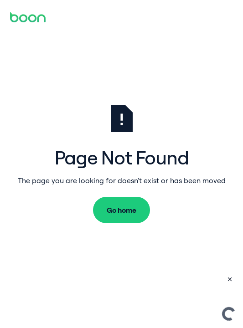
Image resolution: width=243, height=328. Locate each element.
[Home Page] (28, 17)
